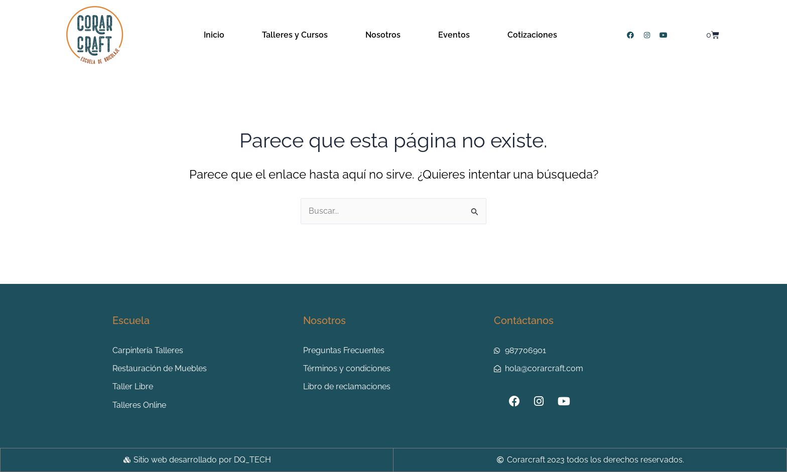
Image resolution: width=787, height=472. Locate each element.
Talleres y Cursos (295, 35)
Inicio (214, 35)
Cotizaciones (532, 35)
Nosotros (383, 35)
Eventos (454, 35)
